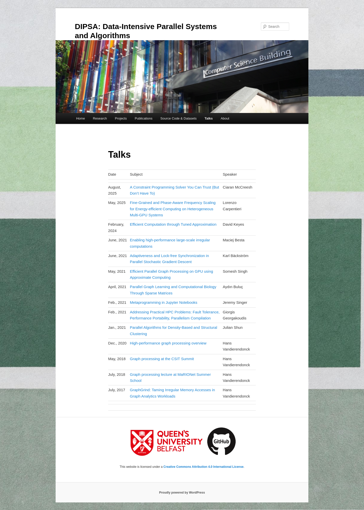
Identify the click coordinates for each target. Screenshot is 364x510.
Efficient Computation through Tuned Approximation (173, 224)
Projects (121, 118)
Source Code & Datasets (179, 118)
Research (100, 118)
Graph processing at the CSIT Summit (162, 359)
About (225, 118)
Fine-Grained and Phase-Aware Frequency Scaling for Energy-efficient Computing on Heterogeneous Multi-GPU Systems (173, 208)
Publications (143, 118)
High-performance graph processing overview (168, 343)
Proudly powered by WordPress (182, 492)
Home (80, 118)
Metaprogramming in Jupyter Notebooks (163, 302)
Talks (208, 118)
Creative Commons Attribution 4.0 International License (204, 467)
